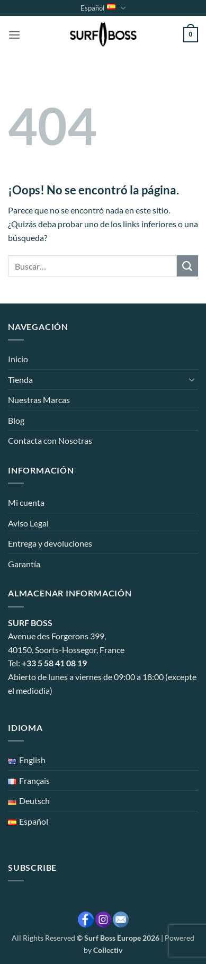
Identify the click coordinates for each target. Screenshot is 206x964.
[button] (14, 35)
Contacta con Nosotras (50, 440)
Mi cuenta (26, 502)
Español (102, 8)
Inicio (18, 359)
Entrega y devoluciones (50, 543)
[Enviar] (187, 265)
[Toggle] (191, 379)
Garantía (24, 564)
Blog (16, 420)
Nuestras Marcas (39, 400)
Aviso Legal (28, 523)
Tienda (20, 379)
